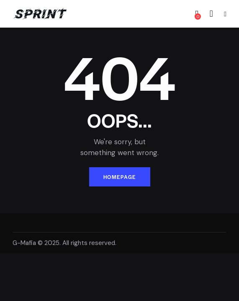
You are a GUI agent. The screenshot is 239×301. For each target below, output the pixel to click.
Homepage (119, 177)
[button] (225, 14)
